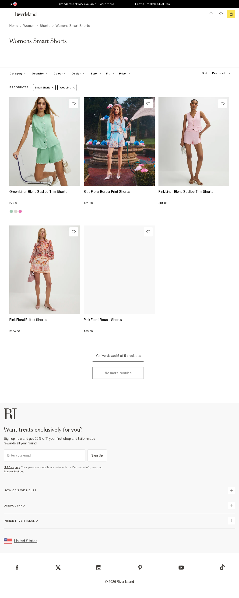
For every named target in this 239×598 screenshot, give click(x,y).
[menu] (8, 14)
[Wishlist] (73, 103)
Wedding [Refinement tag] (67, 87)
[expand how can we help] (231, 490)
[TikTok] (222, 567)
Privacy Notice (13, 471)
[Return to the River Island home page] (29, 14)
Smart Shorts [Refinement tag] (44, 87)
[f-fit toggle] (110, 73)
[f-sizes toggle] (95, 73)
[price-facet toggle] (124, 73)
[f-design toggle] (78, 73)
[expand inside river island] (231, 520)
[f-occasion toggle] (40, 73)
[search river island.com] (211, 14)
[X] (58, 567)
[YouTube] (181, 567)
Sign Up (97, 455)
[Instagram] (99, 567)
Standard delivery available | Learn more (86, 4)
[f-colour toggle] (60, 73)
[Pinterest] (140, 567)
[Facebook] (17, 567)
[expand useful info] (231, 505)
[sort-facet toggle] (214, 73)
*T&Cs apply (12, 467)
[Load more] (118, 373)
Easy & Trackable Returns (152, 4)
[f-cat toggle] (18, 73)
